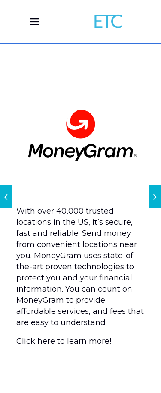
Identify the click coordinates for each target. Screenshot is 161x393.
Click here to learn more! (63, 341)
